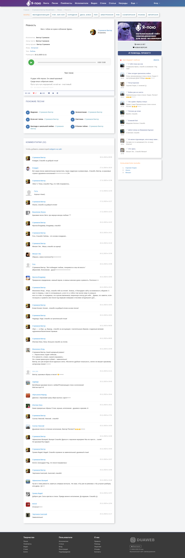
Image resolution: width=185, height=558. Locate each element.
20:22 (122, 97)
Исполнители (81, 3)
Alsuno (127, 170)
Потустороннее (133, 83)
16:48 (122, 153)
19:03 (122, 134)
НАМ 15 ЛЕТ (140, 44)
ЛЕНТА (156, 60)
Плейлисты (66, 3)
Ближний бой (133, 120)
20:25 (122, 78)
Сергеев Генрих (131, 168)
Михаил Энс (36, 254)
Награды (123, 3)
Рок (118, 15)
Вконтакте (135, 546)
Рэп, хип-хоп (58, 15)
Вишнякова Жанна (39, 212)
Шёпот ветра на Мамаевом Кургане (140, 130)
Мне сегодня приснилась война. (139, 73)
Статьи (112, 3)
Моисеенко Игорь (38, 349)
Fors (33, 264)
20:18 (122, 106)
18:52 (122, 144)
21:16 (122, 68)
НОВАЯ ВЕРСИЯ (140, 47)
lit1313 (34, 504)
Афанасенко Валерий (40, 480)
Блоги (25, 552)
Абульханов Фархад (39, 395)
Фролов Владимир (38, 277)
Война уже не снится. (135, 92)
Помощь (97, 544)
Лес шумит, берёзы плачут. (137, 102)
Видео (94, 3)
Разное (141, 15)
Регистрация (63, 549)
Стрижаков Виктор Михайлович (43, 10)
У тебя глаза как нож (135, 64)
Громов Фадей (37, 493)
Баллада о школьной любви (42, 126)
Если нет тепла (37, 119)
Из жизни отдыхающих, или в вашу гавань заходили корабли (143, 139)
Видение (34, 112)
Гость (36, 191)
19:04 (122, 116)
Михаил (128, 172)
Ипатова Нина (37, 405)
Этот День (132, 149)
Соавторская (129, 15)
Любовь (33, 51)
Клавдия (35, 168)
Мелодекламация (41, 15)
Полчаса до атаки (134, 111)
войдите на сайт (55, 149)
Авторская (153, 15)
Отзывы (97, 549)
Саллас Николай (38, 426)
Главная (26, 10)
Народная (72, 15)
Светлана (79, 119)
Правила (97, 541)
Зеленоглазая (81, 112)
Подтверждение (64, 552)
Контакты (97, 552)
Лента (46, 3)
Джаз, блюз (85, 15)
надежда (35, 382)
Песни (55, 3)
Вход (60, 547)
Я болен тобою (81, 126)
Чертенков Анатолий (39, 514)
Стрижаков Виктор (105, 30)
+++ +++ (35, 371)
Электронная (107, 15)
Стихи (103, 3)
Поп (96, 15)
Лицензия (97, 547)
